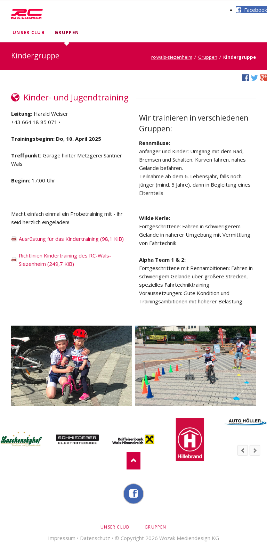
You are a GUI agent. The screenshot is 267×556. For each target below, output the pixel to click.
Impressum (61, 537)
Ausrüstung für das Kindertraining (71, 238)
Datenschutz (95, 537)
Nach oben (133, 460)
